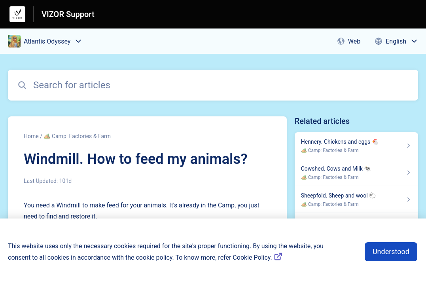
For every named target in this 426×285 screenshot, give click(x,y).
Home (31, 136)
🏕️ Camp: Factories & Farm (77, 136)
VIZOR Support (68, 14)
